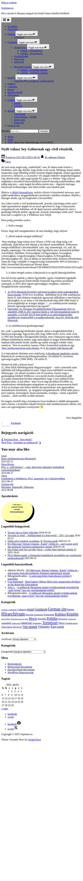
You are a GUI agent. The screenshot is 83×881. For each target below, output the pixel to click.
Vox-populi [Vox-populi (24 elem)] (30, 626)
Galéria (11, 100)
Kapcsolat (19, 122)
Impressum (19, 119)
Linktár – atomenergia (31, 53)
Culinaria (12, 86)
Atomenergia (20, 47)
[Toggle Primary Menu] (6, 20)
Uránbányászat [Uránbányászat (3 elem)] (71, 623)
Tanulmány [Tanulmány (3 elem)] (37, 623)
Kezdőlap (12, 26)
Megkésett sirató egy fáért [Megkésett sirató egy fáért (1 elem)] (19, 619)
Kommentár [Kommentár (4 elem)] (49, 614)
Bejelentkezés (15, 664)
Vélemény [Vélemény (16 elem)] (44, 626)
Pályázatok (13, 95)
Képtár (17, 103)
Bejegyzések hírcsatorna (20, 666)
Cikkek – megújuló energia (33, 70)
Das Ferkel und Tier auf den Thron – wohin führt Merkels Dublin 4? (42, 549)
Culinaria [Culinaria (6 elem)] (21, 609)
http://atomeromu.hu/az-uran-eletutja (20, 348)
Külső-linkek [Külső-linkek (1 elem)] (5, 619)
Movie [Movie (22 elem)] (33, 618)
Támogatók (19, 114)
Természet (13, 29)
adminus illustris (55, 157)
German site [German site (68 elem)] (57, 609)
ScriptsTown (34, 739)
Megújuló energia (23, 67)
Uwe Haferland (15, 581)
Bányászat (19, 59)
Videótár (18, 106)
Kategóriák (6, 651)
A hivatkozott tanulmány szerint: (62, 353)
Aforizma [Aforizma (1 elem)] (4, 610)
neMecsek (19, 62)
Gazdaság (12, 42)
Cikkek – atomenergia (31, 50)
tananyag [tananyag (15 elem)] (26, 623)
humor (11, 89)
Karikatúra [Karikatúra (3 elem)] (38, 614)
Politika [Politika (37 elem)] (52, 618)
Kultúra (11, 83)
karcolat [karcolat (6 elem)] (29, 614)
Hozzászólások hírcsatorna (21, 669)
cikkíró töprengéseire (22, 192)
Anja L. (11, 587)
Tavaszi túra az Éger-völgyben (23, 532)
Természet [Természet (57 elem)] (50, 623)
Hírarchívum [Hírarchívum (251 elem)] (13, 613)
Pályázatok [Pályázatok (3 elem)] (62, 619)
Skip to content (9, 2)
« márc (4, 708)
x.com (11, 717)
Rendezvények (15, 92)
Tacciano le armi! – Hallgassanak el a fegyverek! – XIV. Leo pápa (41, 535)
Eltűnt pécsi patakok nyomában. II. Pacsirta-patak (33, 541)
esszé (4, 455)
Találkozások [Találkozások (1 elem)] (16, 623)
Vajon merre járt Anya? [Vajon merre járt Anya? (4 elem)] (11, 627)
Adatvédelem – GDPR (25, 117)
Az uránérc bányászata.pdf (59, 348)
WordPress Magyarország (20, 672)
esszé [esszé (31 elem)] (30, 609)
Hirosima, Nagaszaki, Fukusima (17, 487)
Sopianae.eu (7, 8)
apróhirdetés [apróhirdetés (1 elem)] (12, 610)
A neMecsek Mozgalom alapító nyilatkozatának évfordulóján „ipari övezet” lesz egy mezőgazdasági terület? (43, 589)
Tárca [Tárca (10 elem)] (61, 623)
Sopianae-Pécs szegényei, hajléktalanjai (34, 81)
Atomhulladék (21, 56)
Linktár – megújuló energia (34, 73)
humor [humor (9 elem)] (70, 609)
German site (14, 125)
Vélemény (19, 37)
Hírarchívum (7, 464)
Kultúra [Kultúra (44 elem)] (60, 614)
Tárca (8, 161)
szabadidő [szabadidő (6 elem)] (6, 623)
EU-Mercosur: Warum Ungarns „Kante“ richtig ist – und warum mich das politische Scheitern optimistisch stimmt (43, 545)
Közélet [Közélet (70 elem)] (72, 614)
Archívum (6, 639)
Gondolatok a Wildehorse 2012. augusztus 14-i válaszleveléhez (33, 478)
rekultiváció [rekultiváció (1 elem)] (72, 619)
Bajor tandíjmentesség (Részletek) (18, 458)
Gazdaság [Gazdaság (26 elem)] (41, 609)
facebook (12, 714)
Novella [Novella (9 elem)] (42, 618)
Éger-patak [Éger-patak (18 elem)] (57, 626)
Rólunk (11, 111)
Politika (11, 34)
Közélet (11, 77)
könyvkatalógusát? (17, 512)
